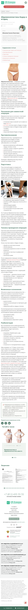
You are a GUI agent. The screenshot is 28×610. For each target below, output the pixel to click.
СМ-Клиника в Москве (14, 511)
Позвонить (8, 608)
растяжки (6, 125)
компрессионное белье (13, 260)
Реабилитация (6, 60)
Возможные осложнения (9, 58)
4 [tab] (9, 488)
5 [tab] (10, 488)
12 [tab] (22, 488)
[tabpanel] (14, 442)
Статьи (7, 11)
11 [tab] (20, 488)
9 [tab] (17, 488)
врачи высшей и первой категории (10, 363)
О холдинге (14, 506)
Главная (3, 11)
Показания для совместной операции (12, 50)
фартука (8, 123)
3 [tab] (15, 457)
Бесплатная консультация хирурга (14, 6)
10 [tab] (18, 488)
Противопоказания (7, 52)
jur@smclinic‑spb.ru (21, 522)
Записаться (19, 608)
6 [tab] (12, 488)
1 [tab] (12, 457)
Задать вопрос (14, 515)
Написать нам (15, 519)
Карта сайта (14, 510)
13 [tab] (23, 488)
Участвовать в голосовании (15, 533)
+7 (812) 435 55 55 (14, 494)
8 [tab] (15, 488)
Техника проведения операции (10, 56)
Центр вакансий (14, 508)
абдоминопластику (12, 98)
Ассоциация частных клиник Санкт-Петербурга (15, 536)
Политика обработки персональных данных (14, 513)
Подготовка (6, 54)
